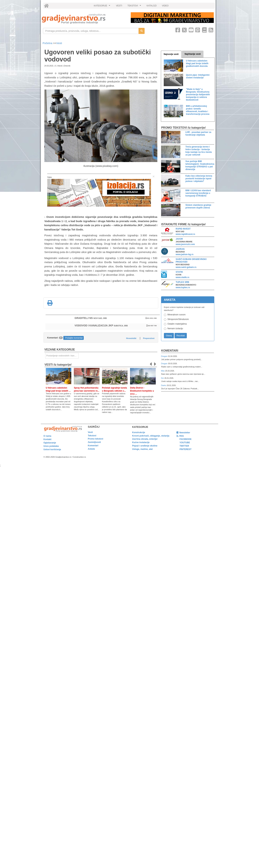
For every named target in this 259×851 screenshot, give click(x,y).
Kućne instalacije (141, 442)
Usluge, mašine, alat (142, 449)
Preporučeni (148, 338)
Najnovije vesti (171, 54)
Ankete (91, 449)
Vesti (59, 43)
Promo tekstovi (95, 439)
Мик (163, 371)
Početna (48, 43)
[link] (84, 18)
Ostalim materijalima (177, 324)
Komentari (169, 350)
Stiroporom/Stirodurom (178, 319)
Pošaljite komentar (74, 338)
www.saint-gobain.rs (186, 267)
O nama (47, 436)
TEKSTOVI (135, 6)
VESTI (119, 5)
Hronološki (131, 338)
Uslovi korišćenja (52, 449)
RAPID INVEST (183, 229)
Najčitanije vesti (193, 54)
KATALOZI (152, 5)
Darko (164, 385)
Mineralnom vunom (176, 314)
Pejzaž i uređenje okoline (144, 446)
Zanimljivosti (94, 442)
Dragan (164, 356)
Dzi (162, 378)
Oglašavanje (49, 442)
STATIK (179, 272)
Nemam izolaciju (175, 328)
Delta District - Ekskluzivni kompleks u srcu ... (142, 391)
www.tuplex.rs (183, 287)
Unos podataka (51, 446)
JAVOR (179, 239)
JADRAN (180, 249)
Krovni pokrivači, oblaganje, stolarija (150, 436)
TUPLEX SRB (182, 282)
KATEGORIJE (102, 6)
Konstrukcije (138, 432)
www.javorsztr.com (185, 244)
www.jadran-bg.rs (184, 254)
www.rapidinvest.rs (185, 234)
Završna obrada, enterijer (145, 439)
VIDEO (165, 5)
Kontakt (47, 439)
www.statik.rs (182, 277)
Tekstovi (92, 435)
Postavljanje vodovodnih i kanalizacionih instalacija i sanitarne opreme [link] (62, 355)
